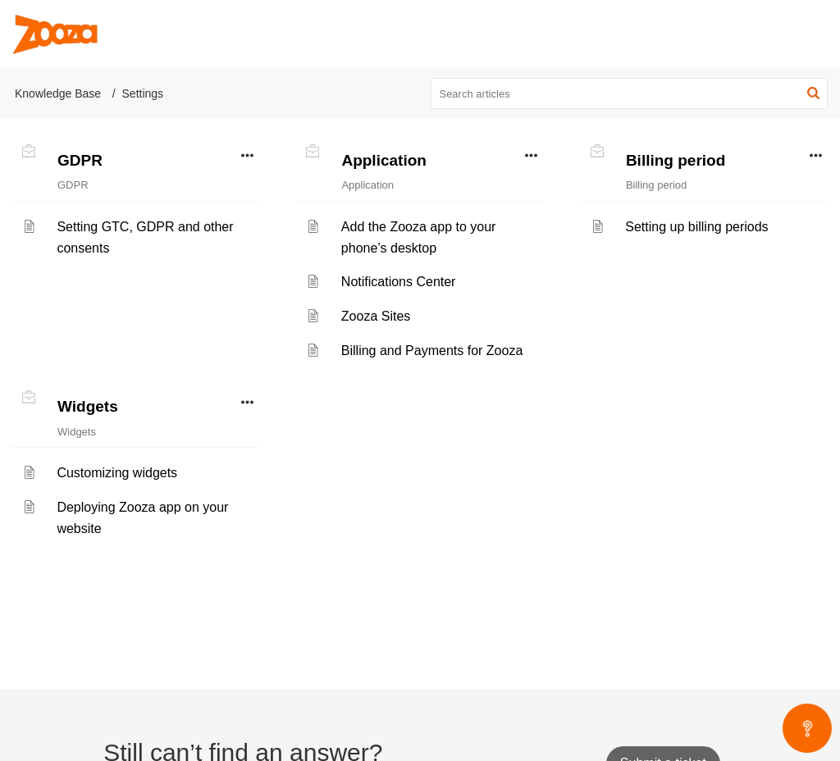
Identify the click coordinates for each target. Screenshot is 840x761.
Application (383, 160)
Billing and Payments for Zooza (432, 351)
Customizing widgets (117, 473)
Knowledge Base (58, 93)
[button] (813, 93)
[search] (630, 93)
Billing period (675, 160)
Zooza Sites (375, 316)
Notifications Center (398, 282)
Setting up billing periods (696, 227)
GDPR (80, 160)
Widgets (87, 406)
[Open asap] (807, 728)
